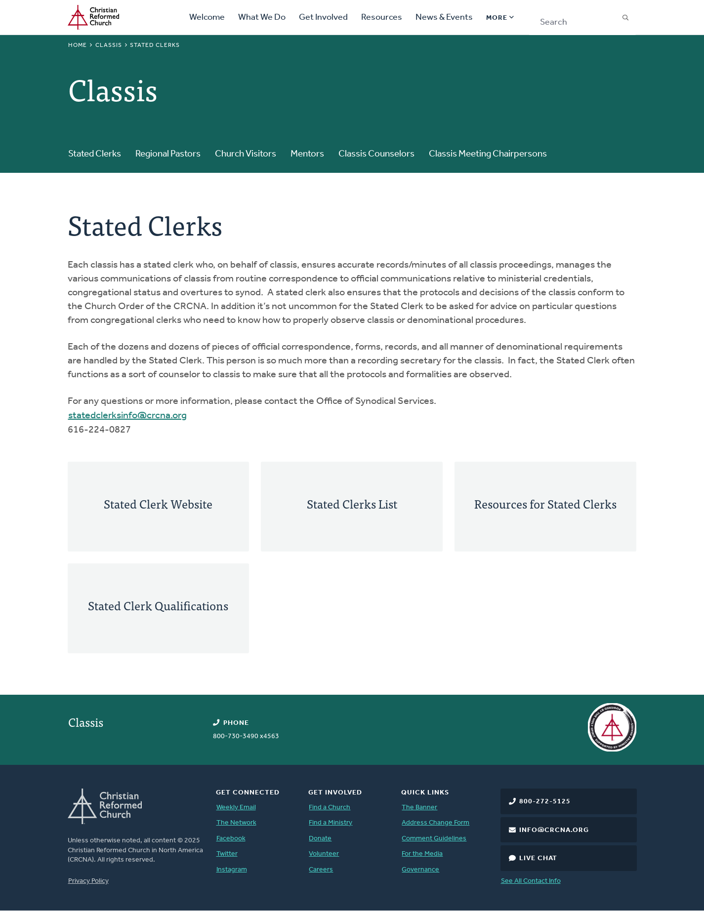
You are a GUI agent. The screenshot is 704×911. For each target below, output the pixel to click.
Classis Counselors (376, 154)
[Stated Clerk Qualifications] (158, 608)
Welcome (207, 17)
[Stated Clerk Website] (158, 507)
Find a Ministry (330, 823)
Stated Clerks (94, 154)
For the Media (422, 854)
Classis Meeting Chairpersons (488, 154)
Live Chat (538, 858)
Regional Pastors (168, 154)
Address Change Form (435, 823)
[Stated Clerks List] (352, 507)
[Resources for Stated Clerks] (545, 507)
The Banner (419, 807)
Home (77, 45)
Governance (420, 869)
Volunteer (324, 854)
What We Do (262, 17)
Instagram (231, 869)
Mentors (307, 154)
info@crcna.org (554, 830)
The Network (236, 823)
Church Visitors (245, 154)
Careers (321, 869)
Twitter (227, 854)
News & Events (444, 17)
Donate (320, 838)
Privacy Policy (88, 881)
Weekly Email (236, 807)
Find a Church (329, 807)
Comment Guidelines (434, 838)
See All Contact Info (531, 881)
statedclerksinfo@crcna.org (127, 416)
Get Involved (323, 17)
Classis (108, 45)
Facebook (231, 838)
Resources (381, 17)
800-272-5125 (545, 801)
